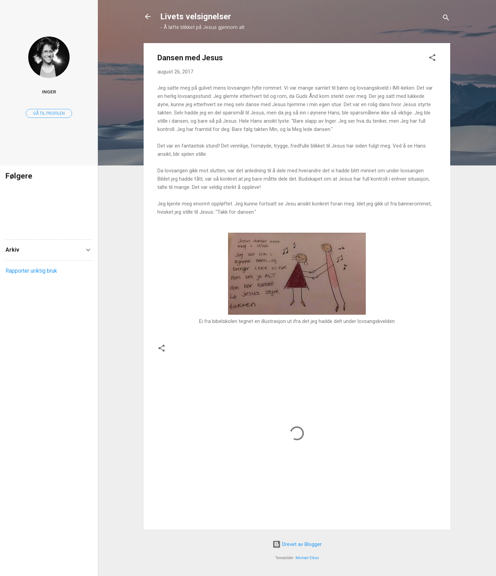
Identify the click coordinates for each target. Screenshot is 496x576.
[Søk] (446, 18)
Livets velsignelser (195, 16)
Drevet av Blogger (297, 544)
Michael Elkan (307, 558)
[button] (432, 58)
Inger (49, 91)
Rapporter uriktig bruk (31, 270)
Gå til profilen (49, 113)
